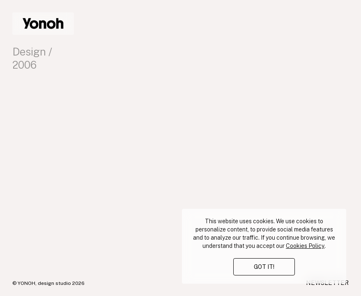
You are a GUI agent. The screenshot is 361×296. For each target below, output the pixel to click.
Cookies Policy (305, 246)
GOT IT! (264, 267)
